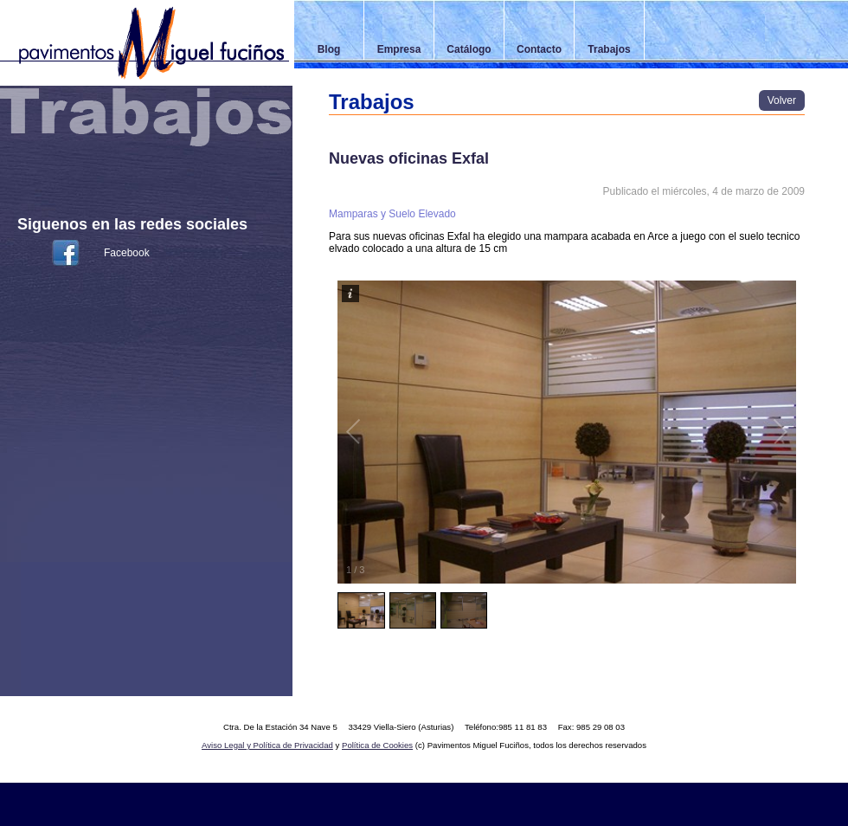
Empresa (399, 49)
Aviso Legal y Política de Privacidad (267, 745)
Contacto (539, 49)
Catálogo (468, 49)
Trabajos (609, 49)
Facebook (127, 253)
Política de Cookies (377, 745)
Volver (782, 100)
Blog (329, 49)
